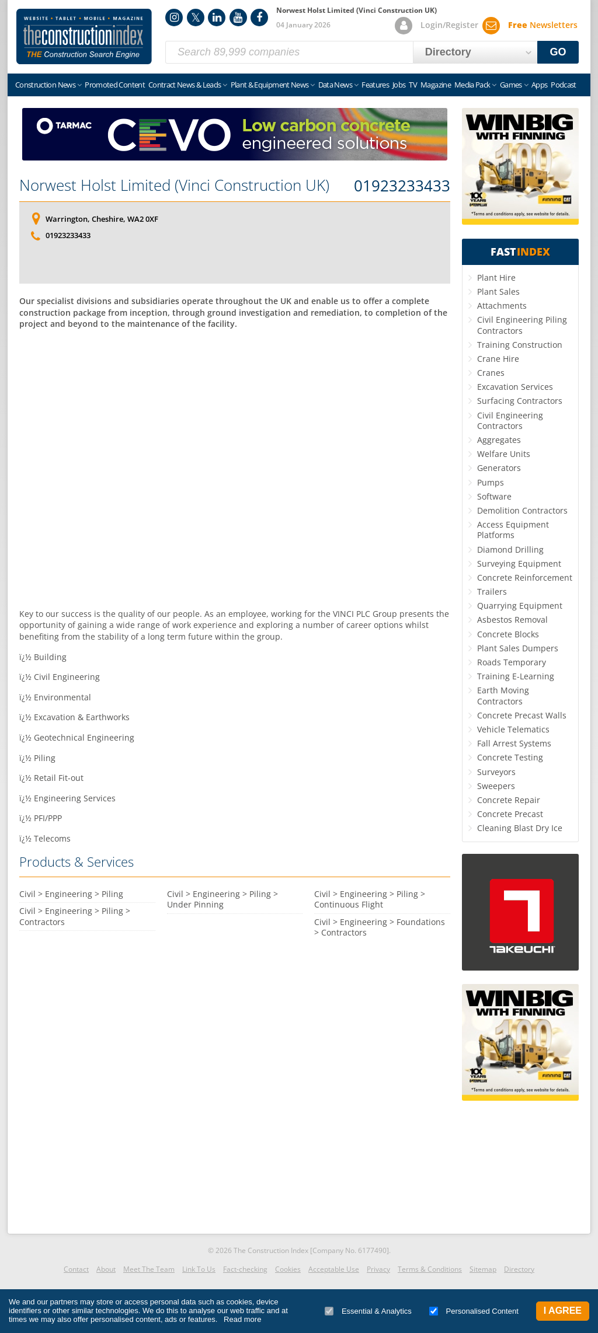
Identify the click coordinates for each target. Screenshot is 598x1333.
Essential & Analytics (368, 1311)
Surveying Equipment (519, 563)
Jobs (398, 84)
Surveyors (496, 771)
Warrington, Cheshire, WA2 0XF (102, 219)
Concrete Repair (508, 799)
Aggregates (499, 439)
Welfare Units (503, 453)
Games (511, 84)
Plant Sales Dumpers (517, 648)
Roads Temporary (511, 662)
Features (375, 84)
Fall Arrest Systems (514, 743)
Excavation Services (515, 386)
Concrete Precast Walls (521, 715)
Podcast (563, 84)
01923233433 (402, 186)
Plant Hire (496, 277)
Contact (76, 1269)
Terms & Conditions (430, 1269)
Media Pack (472, 84)
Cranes (491, 372)
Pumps (490, 482)
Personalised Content (474, 1311)
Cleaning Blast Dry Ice (519, 827)
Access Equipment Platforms (513, 529)
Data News (335, 84)
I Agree (563, 1310)
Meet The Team (149, 1269)
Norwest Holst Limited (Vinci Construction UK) (174, 185)
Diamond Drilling (510, 549)
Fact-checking (245, 1269)
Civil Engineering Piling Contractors (522, 325)
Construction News (45, 84)
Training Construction (519, 344)
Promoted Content (115, 84)
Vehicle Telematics (513, 729)
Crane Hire (498, 358)
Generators (499, 467)
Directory (519, 1269)
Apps (539, 84)
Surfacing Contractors (519, 400)
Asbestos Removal (512, 619)
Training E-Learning (515, 676)
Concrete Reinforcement (524, 577)
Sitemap (483, 1269)
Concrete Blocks (508, 634)
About (106, 1269)
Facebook (259, 17)
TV (413, 84)
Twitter (195, 17)
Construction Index (84, 37)
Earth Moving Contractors (503, 695)
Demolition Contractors (522, 510)
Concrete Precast (510, 813)
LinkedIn (216, 17)
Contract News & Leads (184, 84)
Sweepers (496, 785)
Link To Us (198, 1269)
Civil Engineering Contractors (510, 420)
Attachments (502, 305)
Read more (242, 1319)
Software (494, 496)
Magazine (435, 84)
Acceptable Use (333, 1269)
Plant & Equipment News (270, 84)
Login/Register (449, 24)
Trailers (492, 591)
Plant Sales (498, 291)
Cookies (288, 1269)
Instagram (174, 17)
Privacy (378, 1269)
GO (558, 52)
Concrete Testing (510, 757)
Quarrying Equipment (519, 605)
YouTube (238, 17)
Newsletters (543, 24)
